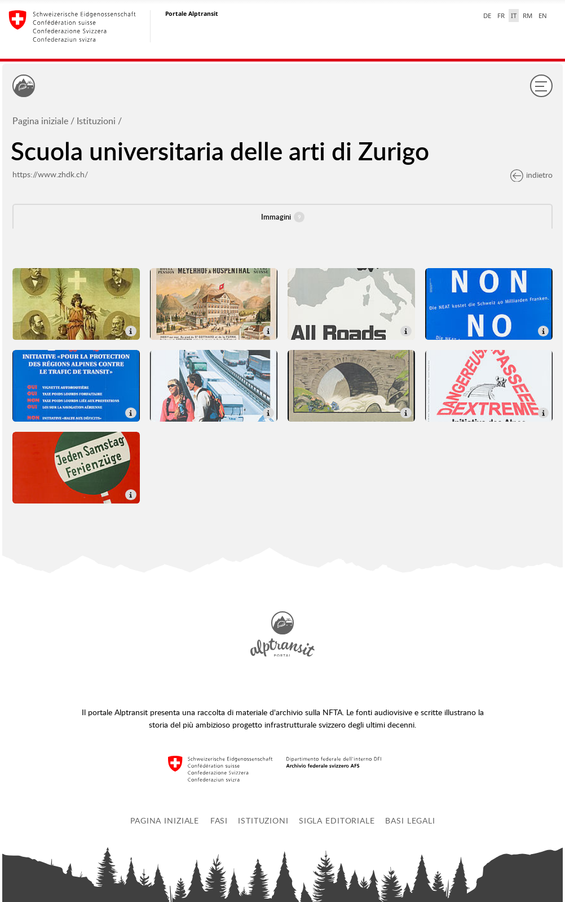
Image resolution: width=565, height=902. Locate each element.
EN (542, 15)
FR (501, 15)
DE (487, 15)
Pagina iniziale (40, 121)
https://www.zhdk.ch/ (50, 174)
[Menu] (541, 86)
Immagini (282, 217)
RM (527, 15)
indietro (531, 174)
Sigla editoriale (337, 820)
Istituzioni (96, 121)
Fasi (219, 820)
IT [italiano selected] (514, 15)
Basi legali (410, 820)
